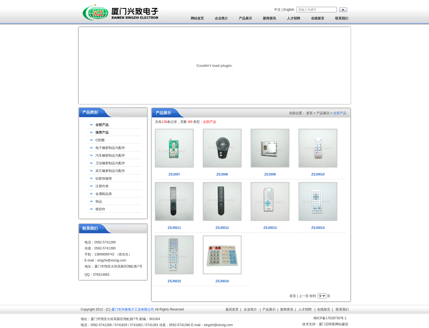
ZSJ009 (270, 174)
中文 (277, 9)
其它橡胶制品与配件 (110, 171)
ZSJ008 (222, 174)
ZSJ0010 (318, 174)
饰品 (98, 201)
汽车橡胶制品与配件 (110, 155)
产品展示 (245, 18)
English (288, 9)
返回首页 (232, 309)
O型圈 (100, 140)
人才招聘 (293, 18)
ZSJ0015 (174, 281)
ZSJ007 (174, 174)
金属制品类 (103, 194)
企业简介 (221, 18)
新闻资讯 (269, 18)
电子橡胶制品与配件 (110, 148)
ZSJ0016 (222, 281)
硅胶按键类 (103, 178)
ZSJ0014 (318, 228)
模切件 (100, 209)
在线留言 (317, 18)
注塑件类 (102, 186)
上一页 (304, 296)
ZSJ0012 (222, 228)
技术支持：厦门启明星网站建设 (325, 324)
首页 (292, 296)
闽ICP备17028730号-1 (330, 318)
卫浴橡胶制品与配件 (110, 163)
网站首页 (197, 18)
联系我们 (341, 18)
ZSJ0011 (174, 228)
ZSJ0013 (270, 228)
